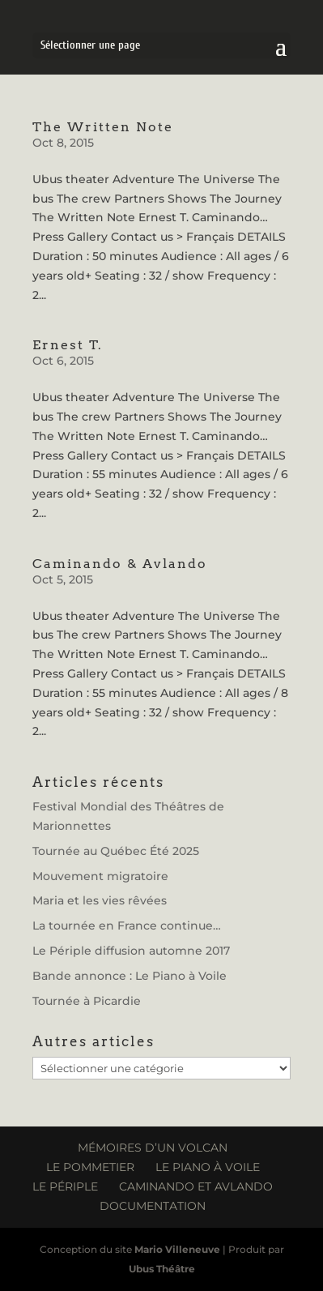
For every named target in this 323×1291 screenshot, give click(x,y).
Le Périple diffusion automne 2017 (131, 950)
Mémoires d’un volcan (152, 1147)
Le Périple (65, 1186)
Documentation (153, 1206)
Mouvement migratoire (100, 876)
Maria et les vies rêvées (99, 900)
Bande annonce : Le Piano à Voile (129, 975)
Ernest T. (67, 345)
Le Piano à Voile (207, 1167)
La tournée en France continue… (126, 925)
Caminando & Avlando (119, 563)
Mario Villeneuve (177, 1249)
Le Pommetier (90, 1167)
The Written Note (102, 127)
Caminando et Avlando (196, 1186)
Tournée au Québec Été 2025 (115, 851)
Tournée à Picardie (86, 1001)
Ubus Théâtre (162, 1269)
